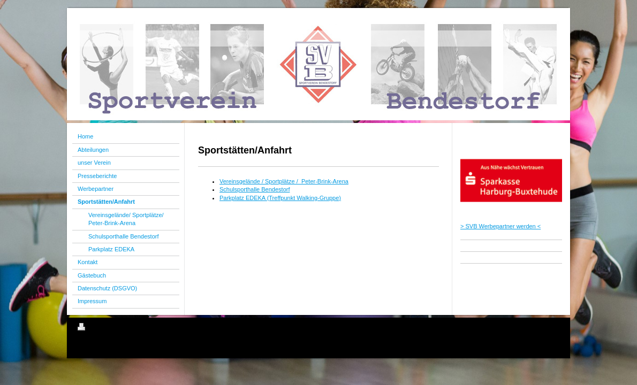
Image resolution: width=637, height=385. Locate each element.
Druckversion (101, 328)
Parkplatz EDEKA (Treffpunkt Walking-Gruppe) (280, 198)
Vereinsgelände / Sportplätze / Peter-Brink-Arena (283, 181)
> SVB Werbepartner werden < (500, 226)
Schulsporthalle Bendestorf (254, 189)
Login (552, 327)
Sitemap (138, 328)
